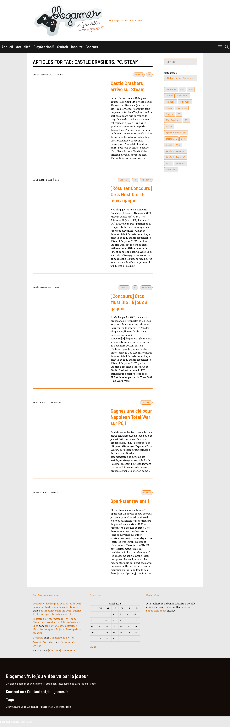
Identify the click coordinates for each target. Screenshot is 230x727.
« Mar (93, 646)
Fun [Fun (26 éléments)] (190, 89)
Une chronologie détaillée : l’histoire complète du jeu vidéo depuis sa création (57, 629)
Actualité (23, 46)
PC (149, 74)
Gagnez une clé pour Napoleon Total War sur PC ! (131, 417)
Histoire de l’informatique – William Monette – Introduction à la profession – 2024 (56, 622)
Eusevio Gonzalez (43, 642)
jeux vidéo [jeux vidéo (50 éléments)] (185, 101)
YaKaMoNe (55, 402)
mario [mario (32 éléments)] (169, 108)
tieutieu (55, 492)
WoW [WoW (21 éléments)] (168, 163)
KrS (57, 179)
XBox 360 (146, 179)
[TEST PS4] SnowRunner (62, 650)
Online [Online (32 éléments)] (170, 114)
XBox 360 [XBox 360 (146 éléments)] (180, 163)
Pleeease (38, 637)
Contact (92, 46)
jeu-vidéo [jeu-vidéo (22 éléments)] (171, 101)
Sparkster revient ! (130, 501)
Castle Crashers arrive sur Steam (127, 86)
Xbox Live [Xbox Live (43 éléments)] (171, 169)
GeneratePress (62, 706)
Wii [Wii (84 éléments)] (178, 145)
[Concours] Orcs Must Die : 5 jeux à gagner (129, 302)
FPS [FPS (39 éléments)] (182, 89)
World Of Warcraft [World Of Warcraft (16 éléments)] (176, 157)
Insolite (77, 46)
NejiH (60, 74)
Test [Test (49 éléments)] (183, 138)
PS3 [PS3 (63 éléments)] (186, 120)
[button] (226, 47)
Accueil (7, 46)
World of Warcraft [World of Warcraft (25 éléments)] (175, 151)
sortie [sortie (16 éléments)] (169, 126)
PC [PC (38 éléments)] (178, 114)
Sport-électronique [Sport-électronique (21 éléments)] (176, 132)
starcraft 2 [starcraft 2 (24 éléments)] (171, 138)
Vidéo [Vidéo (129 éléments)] (169, 145)
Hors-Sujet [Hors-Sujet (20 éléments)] (182, 95)
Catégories (170, 72)
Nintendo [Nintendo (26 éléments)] (181, 108)
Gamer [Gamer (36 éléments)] (169, 95)
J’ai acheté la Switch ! (63, 637)
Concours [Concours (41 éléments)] (171, 89)
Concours (124, 179)
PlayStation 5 (43, 46)
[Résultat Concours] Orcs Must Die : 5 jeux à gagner (131, 194)
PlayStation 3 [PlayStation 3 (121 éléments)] (173, 120)
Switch (62, 46)
